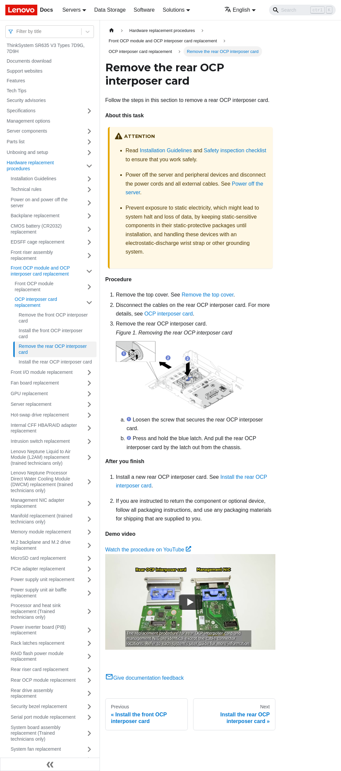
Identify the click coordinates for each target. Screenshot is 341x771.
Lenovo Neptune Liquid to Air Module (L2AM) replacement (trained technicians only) (41, 457)
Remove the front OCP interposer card (53, 318)
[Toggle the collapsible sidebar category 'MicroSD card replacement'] (89, 558)
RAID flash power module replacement (37, 656)
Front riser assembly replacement (32, 255)
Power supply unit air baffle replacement (39, 592)
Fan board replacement (35, 383)
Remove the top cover (207, 295)
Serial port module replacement (43, 717)
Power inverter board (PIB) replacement (38, 630)
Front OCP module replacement (34, 286)
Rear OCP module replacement (43, 680)
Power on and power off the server (39, 202)
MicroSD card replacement (38, 558)
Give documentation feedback (144, 678)
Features (16, 80)
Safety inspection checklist (235, 150)
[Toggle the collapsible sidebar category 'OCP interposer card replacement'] (89, 302)
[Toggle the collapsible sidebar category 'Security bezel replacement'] (89, 706)
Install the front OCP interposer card (51, 333)
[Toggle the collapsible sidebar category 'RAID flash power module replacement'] (89, 656)
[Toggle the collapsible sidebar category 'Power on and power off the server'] (89, 203)
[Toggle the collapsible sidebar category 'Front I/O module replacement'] (89, 372)
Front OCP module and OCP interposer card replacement (40, 271)
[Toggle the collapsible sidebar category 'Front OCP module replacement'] (89, 287)
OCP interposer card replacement (36, 302)
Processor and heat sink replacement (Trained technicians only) (36, 611)
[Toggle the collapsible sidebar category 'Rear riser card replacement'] (89, 669)
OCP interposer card (168, 314)
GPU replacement (29, 393)
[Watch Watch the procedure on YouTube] (190, 602)
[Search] (302, 10)
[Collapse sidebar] (50, 764)
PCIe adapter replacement (38, 568)
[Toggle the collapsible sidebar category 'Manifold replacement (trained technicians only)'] (89, 519)
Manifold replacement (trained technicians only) (41, 518)
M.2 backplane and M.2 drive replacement (41, 545)
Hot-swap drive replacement (40, 414)
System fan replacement (36, 749)
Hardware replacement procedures (30, 165)
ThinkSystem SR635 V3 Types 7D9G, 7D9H (46, 48)
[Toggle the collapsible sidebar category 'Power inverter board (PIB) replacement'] (89, 630)
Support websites (24, 71)
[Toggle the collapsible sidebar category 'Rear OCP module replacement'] (89, 680)
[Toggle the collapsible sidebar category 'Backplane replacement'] (89, 216)
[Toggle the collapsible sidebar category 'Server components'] (89, 131)
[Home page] (111, 30)
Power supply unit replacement (42, 579)
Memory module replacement (41, 531)
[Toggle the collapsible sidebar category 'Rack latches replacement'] (89, 643)
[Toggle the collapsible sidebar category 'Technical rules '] (89, 189)
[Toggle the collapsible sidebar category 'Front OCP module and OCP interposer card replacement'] (89, 271)
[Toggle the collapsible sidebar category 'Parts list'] (89, 142)
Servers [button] (71, 10)
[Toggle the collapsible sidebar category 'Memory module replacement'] (89, 532)
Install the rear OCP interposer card (55, 362)
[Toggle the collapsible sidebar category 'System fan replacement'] (89, 749)
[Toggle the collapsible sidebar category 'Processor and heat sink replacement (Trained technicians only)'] (89, 611)
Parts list (16, 141)
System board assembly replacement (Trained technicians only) (35, 733)
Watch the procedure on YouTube (148, 549)
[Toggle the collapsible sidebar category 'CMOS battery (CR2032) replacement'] (89, 229)
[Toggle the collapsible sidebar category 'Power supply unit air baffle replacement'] (89, 593)
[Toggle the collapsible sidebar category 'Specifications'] (89, 111)
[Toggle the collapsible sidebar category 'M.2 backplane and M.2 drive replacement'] (89, 545)
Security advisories (26, 100)
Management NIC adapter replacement (37, 503)
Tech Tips (16, 90)
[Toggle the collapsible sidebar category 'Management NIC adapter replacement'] (89, 503)
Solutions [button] (173, 10)
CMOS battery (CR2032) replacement (36, 229)
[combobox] (17, 31)
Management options (28, 121)
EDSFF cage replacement (37, 242)
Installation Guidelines (33, 178)
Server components (27, 131)
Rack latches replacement (37, 643)
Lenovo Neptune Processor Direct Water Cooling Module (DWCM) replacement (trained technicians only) (42, 481)
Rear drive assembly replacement (32, 693)
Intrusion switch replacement (40, 441)
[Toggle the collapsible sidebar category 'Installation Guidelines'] (89, 179)
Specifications (21, 110)
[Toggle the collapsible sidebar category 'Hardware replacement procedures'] (89, 166)
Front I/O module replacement (42, 372)
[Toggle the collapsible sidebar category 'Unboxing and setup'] (89, 152)
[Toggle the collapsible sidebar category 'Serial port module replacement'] (89, 717)
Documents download (29, 61)
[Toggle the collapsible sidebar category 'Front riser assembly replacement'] (89, 255)
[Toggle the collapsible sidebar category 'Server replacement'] (89, 404)
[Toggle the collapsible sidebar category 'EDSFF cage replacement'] (89, 242)
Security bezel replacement (39, 706)
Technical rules (26, 189)
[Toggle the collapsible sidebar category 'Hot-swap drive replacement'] (89, 415)
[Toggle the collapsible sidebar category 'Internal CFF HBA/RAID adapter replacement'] (89, 428)
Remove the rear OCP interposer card (53, 349)
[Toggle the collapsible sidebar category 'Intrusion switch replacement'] (89, 441)
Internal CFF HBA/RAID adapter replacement (44, 428)
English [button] (237, 10)
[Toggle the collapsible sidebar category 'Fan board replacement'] (89, 383)
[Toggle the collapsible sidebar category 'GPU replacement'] (89, 393)
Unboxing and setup (27, 152)
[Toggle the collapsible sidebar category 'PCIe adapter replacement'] (89, 569)
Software (144, 10)
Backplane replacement (35, 215)
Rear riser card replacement (40, 669)
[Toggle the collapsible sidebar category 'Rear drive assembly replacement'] (89, 693)
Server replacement (31, 404)
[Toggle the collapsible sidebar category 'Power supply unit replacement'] (89, 579)
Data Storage (110, 10)
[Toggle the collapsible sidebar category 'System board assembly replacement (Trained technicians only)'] (89, 733)
